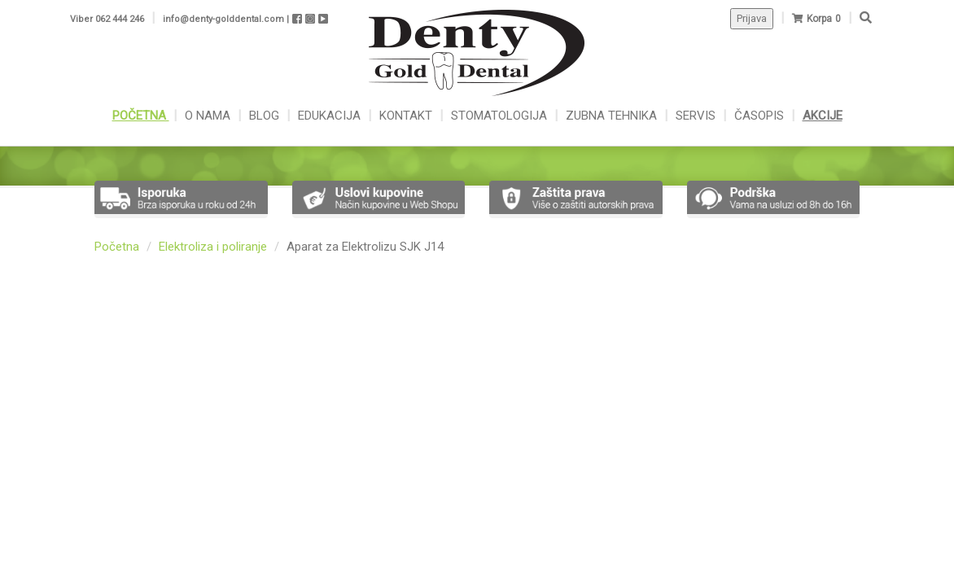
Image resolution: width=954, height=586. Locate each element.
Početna (116, 246)
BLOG (265, 115)
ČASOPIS (760, 115)
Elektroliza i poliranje (213, 246)
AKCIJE (822, 115)
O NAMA (209, 115)
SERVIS (697, 115)
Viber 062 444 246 (107, 19)
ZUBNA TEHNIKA (611, 115)
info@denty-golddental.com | (226, 19)
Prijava (752, 18)
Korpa (819, 18)
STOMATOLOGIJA (499, 115)
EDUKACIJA (331, 115)
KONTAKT (407, 115)
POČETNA (140, 115)
